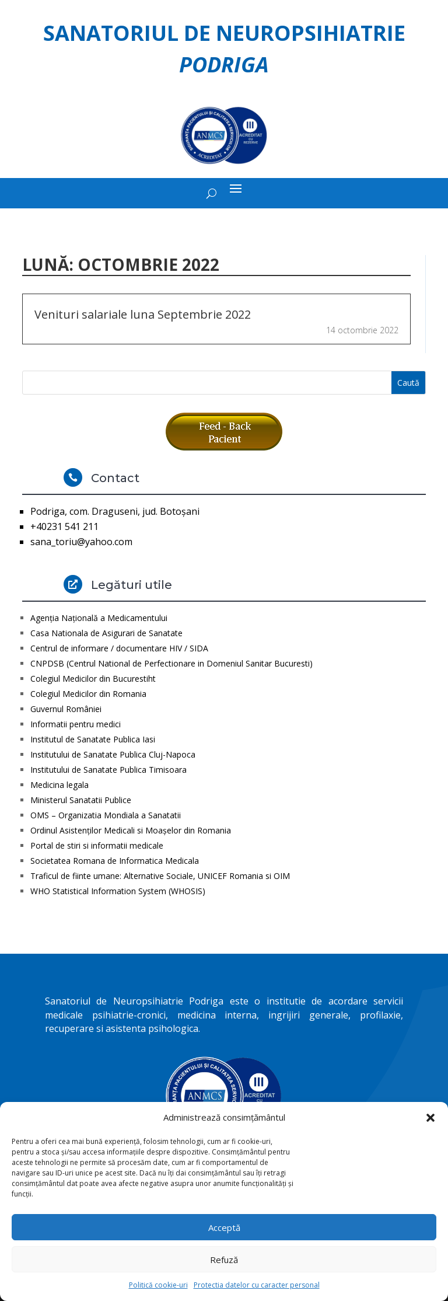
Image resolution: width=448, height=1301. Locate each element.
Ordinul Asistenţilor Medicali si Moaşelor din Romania (130, 830)
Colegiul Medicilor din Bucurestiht (93, 678)
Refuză (224, 1259)
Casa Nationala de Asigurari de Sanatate (106, 633)
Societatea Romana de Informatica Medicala (114, 860)
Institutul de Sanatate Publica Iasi (92, 739)
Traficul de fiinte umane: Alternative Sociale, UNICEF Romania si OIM (160, 875)
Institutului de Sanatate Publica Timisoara (108, 769)
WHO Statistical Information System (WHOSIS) (117, 891)
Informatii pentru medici (75, 724)
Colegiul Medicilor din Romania (88, 693)
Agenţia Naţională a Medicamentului (98, 617)
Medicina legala (59, 784)
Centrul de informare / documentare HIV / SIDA (119, 648)
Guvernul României (66, 708)
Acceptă (224, 1227)
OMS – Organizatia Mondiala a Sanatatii (105, 815)
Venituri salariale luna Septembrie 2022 (142, 314)
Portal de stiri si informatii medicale (96, 845)
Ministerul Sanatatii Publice (80, 799)
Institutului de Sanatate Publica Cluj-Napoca (112, 754)
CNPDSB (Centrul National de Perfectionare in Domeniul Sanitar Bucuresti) (171, 663)
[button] (430, 1118)
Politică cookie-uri (158, 1285)
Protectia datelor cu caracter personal (257, 1285)
